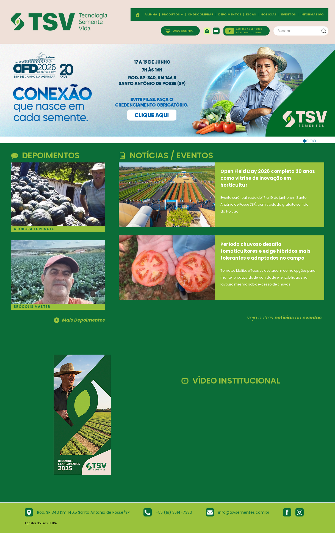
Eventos (288, 14)
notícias (284, 317)
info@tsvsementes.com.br (243, 512)
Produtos (172, 14)
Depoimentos (229, 14)
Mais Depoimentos (79, 320)
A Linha (151, 14)
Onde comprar (201, 14)
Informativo (311, 14)
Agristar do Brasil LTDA (41, 523)
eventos (312, 317)
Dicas (251, 14)
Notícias (268, 14)
